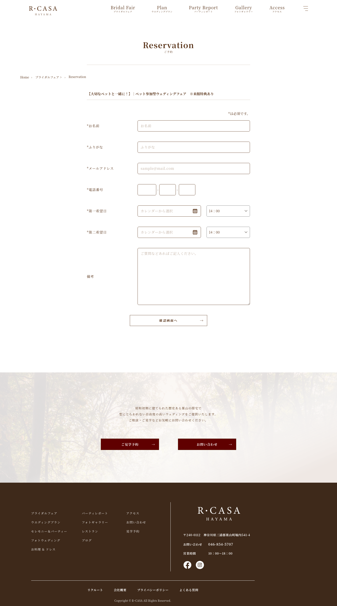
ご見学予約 (129, 444)
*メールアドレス (100, 168)
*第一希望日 (97, 210)
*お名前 (93, 125)
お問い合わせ (208, 444)
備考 (90, 276)
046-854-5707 (245, 543)
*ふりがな (95, 146)
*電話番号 (95, 189)
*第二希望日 (97, 232)
